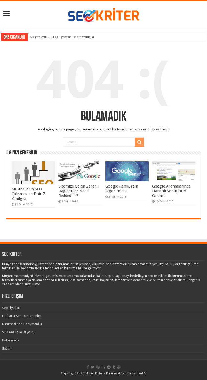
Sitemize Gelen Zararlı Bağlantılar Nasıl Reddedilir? (78, 191)
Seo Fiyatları (11, 308)
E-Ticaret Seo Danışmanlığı (21, 316)
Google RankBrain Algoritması (121, 188)
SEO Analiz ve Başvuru (18, 332)
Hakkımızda (10, 340)
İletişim (7, 348)
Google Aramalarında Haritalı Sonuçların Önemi (171, 191)
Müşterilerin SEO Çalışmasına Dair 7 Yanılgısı (62, 37)
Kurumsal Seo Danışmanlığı (22, 324)
